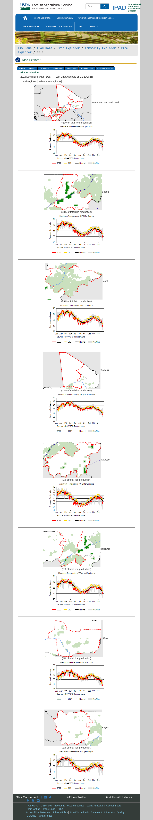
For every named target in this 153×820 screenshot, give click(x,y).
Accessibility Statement (38, 812)
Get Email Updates (119, 797)
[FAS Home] (37, 5)
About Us (94, 26)
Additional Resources (105, 68)
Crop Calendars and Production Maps (96, 18)
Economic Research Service (69, 805)
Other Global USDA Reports (58, 26)
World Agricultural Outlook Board (104, 805)
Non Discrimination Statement (86, 812)
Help (81, 26)
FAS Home (25, 48)
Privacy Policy (60, 812)
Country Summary (65, 18)
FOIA (60, 809)
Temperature (58, 68)
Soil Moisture (71, 68)
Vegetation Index (87, 68)
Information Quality (114, 812)
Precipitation (44, 68)
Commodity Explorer (100, 48)
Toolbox (22, 68)
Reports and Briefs (42, 18)
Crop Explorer (68, 48)
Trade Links (49, 809)
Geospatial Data (31, 26)
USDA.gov (46, 805)
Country (32, 68)
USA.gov (31, 815)
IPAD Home (44, 48)
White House (45, 815)
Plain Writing (33, 809)
